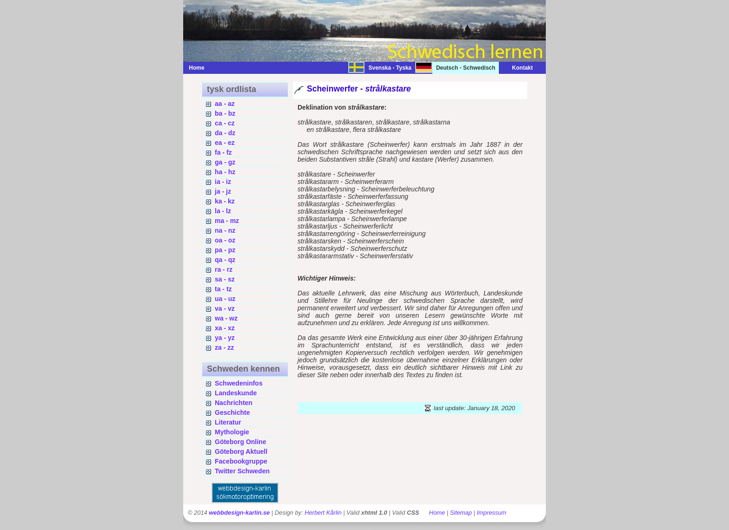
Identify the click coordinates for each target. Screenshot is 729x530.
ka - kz (225, 201)
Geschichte (232, 412)
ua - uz (225, 298)
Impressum (491, 512)
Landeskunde (236, 393)
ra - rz (223, 269)
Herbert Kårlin (323, 512)
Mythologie (232, 432)
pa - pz (225, 250)
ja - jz (223, 191)
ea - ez (225, 142)
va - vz (225, 308)
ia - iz (223, 181)
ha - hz (225, 172)
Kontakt (518, 68)
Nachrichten (233, 402)
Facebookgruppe (241, 461)
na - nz (225, 230)
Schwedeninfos (239, 383)
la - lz (223, 211)
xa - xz (225, 328)
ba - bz (225, 113)
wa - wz (226, 318)
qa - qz (225, 259)
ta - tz (223, 289)
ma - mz (227, 220)
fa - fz (223, 152)
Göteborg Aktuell (241, 451)
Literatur (228, 422)
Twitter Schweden (242, 471)
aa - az (225, 103)
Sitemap (461, 512)
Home (196, 68)
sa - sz (225, 279)
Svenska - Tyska (389, 68)
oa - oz (225, 240)
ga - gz (225, 162)
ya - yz (225, 337)
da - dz (225, 133)
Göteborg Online (240, 441)
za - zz (224, 347)
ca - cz (225, 123)
